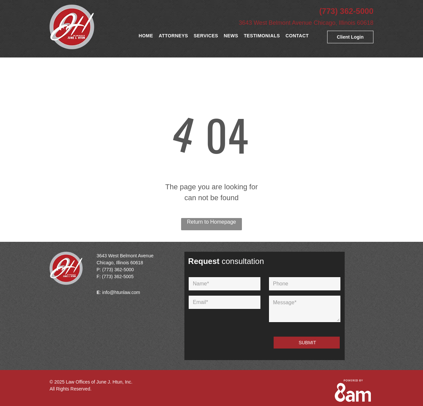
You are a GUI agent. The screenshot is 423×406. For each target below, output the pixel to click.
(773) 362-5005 (118, 276)
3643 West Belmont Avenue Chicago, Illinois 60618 (306, 22)
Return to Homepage (211, 222)
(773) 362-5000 (346, 11)
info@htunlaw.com (121, 292)
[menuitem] (147, 36)
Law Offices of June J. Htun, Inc (98, 382)
